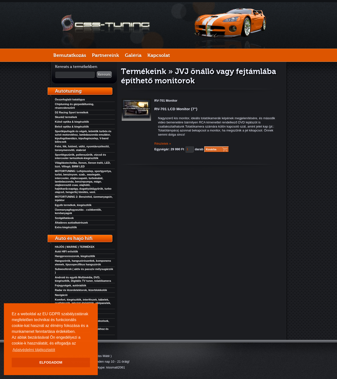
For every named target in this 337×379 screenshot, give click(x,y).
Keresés (104, 74)
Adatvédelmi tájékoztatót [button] (33, 350)
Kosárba (211, 149)
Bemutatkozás (69, 55)
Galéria (133, 55)
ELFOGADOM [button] (50, 362)
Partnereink (105, 55)
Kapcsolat (158, 55)
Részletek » (162, 143)
